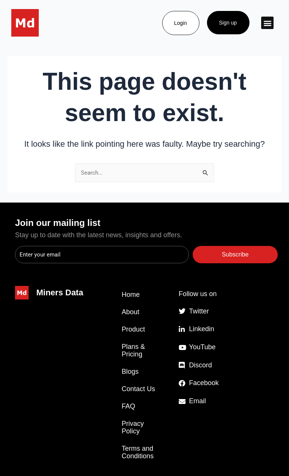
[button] (267, 23)
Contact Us (138, 389)
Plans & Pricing (133, 350)
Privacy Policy (133, 427)
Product (133, 329)
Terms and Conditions (138, 452)
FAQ (128, 406)
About (130, 312)
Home (131, 294)
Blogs (130, 371)
